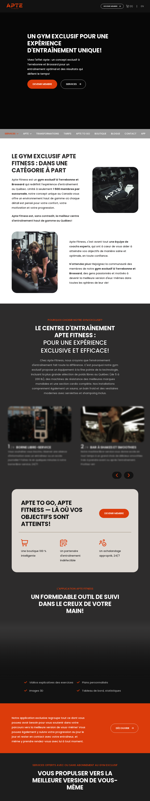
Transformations (47, 133)
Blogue (115, 133)
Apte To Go (83, 133)
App (143, 133)
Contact (130, 133)
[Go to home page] (14, 6)
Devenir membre (112, 6)
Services (71, 84)
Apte (27, 133)
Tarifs (67, 133)
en (142, 6)
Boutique (100, 133)
